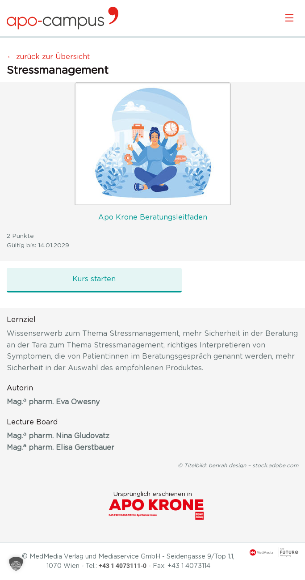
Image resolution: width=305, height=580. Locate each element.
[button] (16, 564)
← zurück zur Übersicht (48, 56)
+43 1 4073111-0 (122, 566)
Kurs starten (94, 279)
